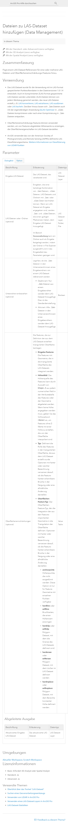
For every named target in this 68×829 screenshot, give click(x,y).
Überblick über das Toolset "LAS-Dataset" (25, 790)
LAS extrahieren (42, 103)
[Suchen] (56, 3)
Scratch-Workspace (32, 761)
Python (19, 161)
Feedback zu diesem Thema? (51, 821)
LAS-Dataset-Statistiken (17, 806)
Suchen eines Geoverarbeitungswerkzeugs (26, 794)
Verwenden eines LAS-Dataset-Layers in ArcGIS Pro (29, 802)
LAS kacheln (17, 107)
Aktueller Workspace (12, 761)
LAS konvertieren (26, 103)
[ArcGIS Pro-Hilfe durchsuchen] (32, 3)
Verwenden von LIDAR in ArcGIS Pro (23, 798)
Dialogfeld (9, 161)
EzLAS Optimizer (47, 110)
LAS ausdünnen (56, 103)
